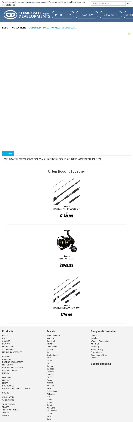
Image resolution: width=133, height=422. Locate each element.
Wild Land (51, 408)
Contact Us (95, 335)
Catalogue (111, 14)
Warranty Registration (100, 341)
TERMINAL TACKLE (10, 410)
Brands (87, 14)
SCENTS (5, 393)
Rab (48, 352)
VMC (49, 416)
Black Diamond (53, 335)
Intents (49, 399)
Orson (49, 402)
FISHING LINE (8, 347)
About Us (95, 344)
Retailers (94, 338)
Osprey (50, 349)
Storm (49, 360)
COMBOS (6, 341)
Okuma (50, 366)
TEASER (5, 407)
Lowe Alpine (52, 347)
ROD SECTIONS (18, 28)
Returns (94, 358)
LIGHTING (6, 377)
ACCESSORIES (8, 349)
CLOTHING (6, 356)
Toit (48, 363)
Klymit (49, 405)
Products (63, 14)
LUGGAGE (6, 380)
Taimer (49, 413)
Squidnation (52, 411)
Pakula (49, 380)
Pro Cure (50, 386)
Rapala (50, 388)
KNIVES (5, 373)
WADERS (6, 415)
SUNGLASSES (8, 397)
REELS (5, 335)
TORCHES (6, 413)
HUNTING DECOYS (10, 370)
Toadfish (50, 374)
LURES (5, 383)
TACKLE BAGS (8, 400)
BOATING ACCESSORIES (12, 362)
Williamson (51, 394)
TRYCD (49, 377)
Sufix (49, 419)
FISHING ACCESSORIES (12, 352)
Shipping (95, 347)
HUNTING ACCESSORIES (12, 368)
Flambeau (51, 372)
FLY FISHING (7, 365)
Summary (8, 153)
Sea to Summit (53, 355)
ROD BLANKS (8, 386)
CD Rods (50, 369)
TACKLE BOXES (8, 404)
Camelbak (51, 341)
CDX (48, 397)
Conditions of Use (99, 355)
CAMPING (6, 359)
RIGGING (6, 344)
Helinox (50, 344)
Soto (49, 358)
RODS (5, 28)
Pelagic (50, 383)
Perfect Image (53, 391)
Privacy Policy (96, 352)
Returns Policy (97, 349)
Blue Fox (50, 338)
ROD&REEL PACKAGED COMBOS (16, 389)
